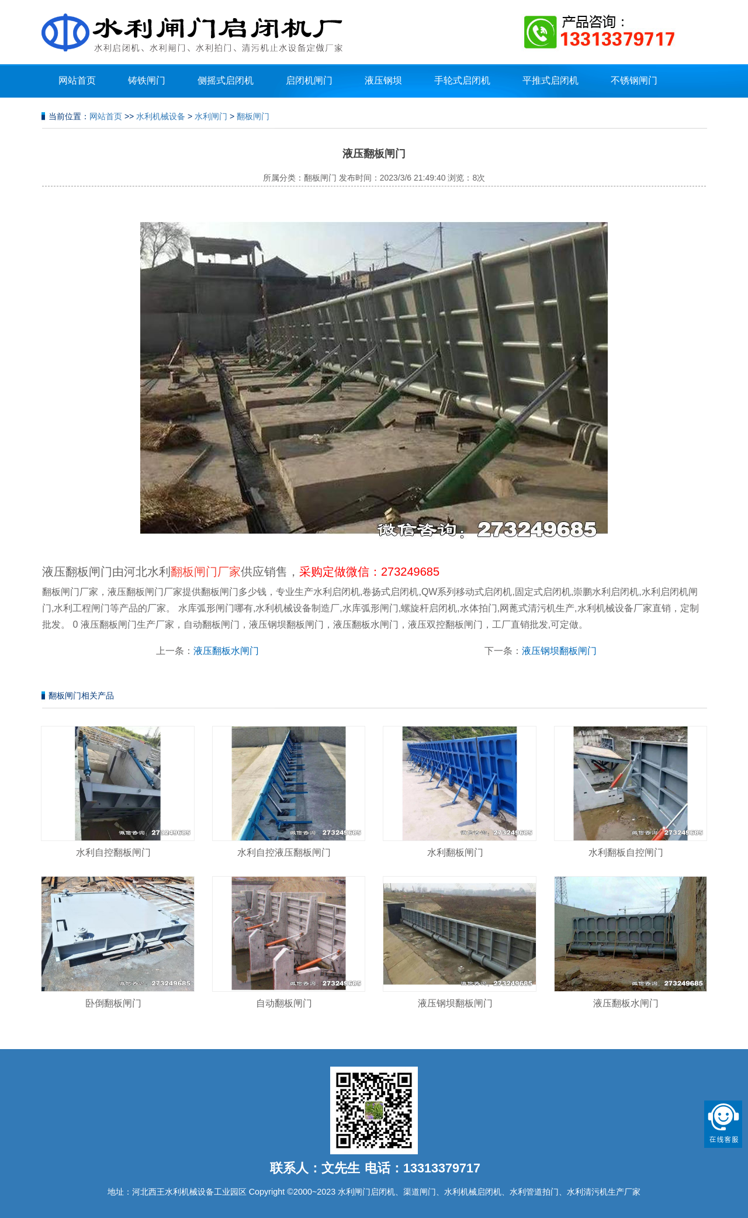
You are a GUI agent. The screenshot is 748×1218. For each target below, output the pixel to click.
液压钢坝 (383, 80)
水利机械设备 (160, 116)
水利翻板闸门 (455, 852)
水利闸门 (211, 116)
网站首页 (77, 80)
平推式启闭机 (550, 80)
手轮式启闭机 (462, 80)
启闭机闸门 (309, 80)
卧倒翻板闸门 (113, 1003)
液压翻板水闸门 (226, 651)
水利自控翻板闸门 (113, 852)
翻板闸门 (253, 116)
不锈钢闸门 (634, 80)
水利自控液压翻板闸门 (284, 852)
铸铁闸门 (146, 80)
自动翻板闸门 (284, 1003)
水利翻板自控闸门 (625, 852)
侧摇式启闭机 (226, 80)
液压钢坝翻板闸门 (559, 651)
